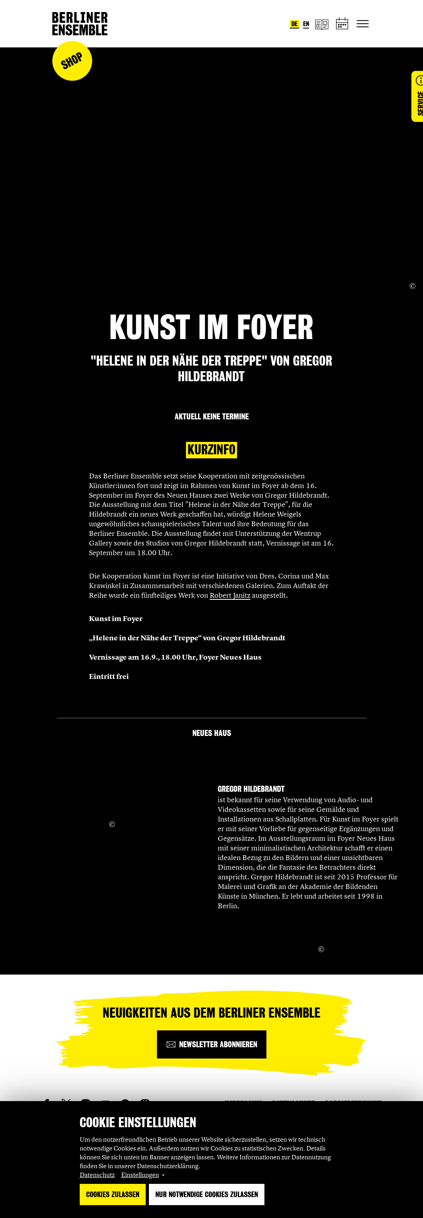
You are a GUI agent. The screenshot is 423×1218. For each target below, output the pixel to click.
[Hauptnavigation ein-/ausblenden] (363, 24)
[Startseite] (79, 23)
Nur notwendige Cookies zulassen (206, 1194)
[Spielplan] (342, 24)
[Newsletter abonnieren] (211, 1044)
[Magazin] (321, 24)
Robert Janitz (230, 595)
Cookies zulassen (112, 1194)
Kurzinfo (211, 450)
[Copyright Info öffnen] (413, 286)
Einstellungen (140, 1174)
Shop (72, 60)
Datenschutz (97, 1174)
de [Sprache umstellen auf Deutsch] (294, 24)
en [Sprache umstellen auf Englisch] (306, 24)
